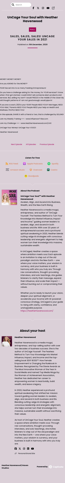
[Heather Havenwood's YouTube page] (26, 454)
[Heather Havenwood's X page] (18, 454)
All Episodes (31, 145)
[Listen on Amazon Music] (14, 174)
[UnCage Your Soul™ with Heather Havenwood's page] (53, 8)
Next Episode (16, 145)
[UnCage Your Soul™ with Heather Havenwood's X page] (38, 8)
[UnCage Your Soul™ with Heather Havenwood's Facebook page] (33, 8)
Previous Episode (47, 145)
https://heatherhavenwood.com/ (37, 316)
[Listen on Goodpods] (31, 182)
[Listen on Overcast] (36, 174)
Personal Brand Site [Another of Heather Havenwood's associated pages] (25, 459)
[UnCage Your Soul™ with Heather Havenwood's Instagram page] (43, 8)
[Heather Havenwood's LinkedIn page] (24, 454)
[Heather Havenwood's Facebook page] (16, 454)
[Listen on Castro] (53, 174)
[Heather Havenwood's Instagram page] (21, 454)
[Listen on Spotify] (54, 166)
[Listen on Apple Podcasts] (32, 166)
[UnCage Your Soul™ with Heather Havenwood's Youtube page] (48, 8)
